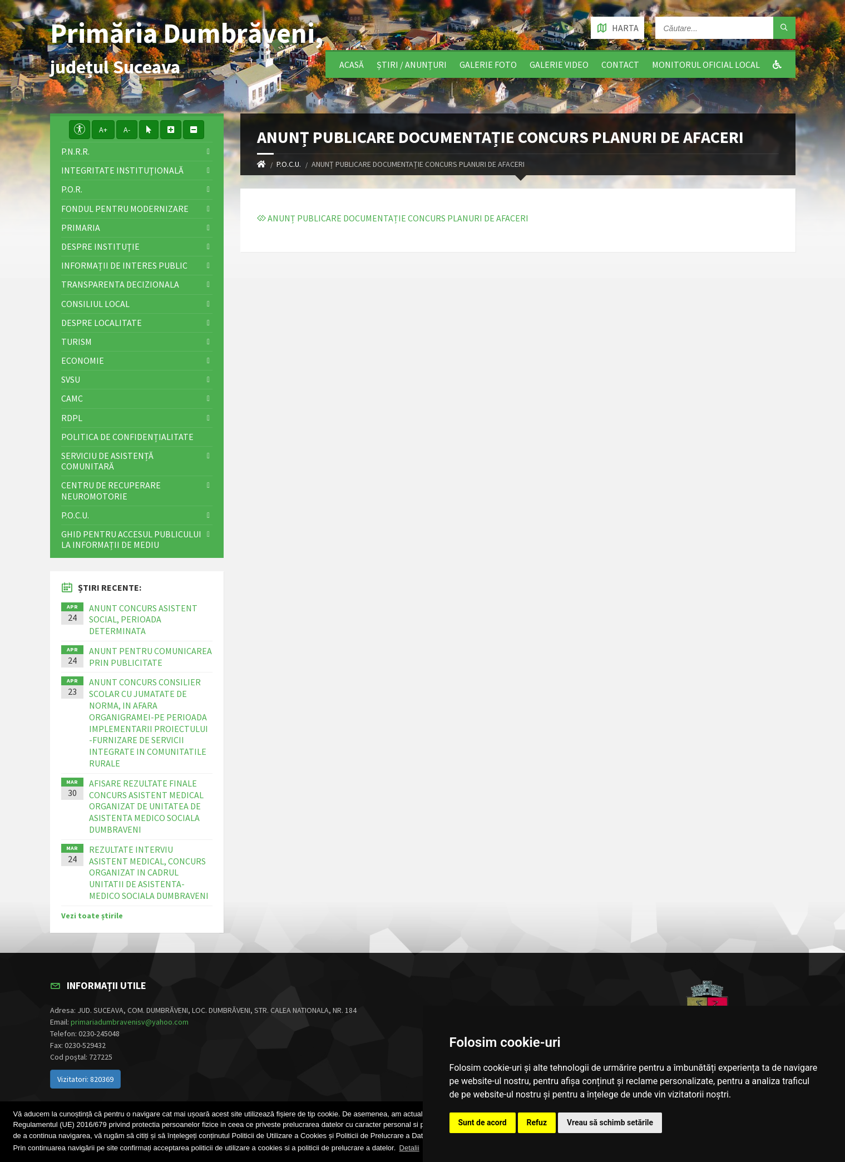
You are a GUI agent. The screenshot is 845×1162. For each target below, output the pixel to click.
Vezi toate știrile (92, 916)
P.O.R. (71, 189)
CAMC (72, 398)
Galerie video (559, 64)
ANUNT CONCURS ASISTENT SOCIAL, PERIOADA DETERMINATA (143, 619)
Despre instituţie (100, 246)
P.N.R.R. (75, 151)
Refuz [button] (537, 1122)
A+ (103, 130)
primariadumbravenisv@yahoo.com (130, 1022)
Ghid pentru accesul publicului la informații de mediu (131, 539)
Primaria (80, 227)
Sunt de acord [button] (482, 1122)
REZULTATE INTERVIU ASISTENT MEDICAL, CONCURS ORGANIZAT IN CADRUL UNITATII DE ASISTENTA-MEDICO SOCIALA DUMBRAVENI (149, 872)
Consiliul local (95, 303)
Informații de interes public (124, 265)
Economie (82, 360)
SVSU (70, 379)
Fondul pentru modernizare (125, 208)
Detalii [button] (409, 1148)
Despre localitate (101, 322)
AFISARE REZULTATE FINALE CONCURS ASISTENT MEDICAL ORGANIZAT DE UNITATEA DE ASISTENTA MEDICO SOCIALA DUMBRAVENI (146, 806)
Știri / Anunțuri (412, 64)
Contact (620, 64)
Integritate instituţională (122, 170)
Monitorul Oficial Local (706, 64)
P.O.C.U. (288, 164)
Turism (76, 341)
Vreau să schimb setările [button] (610, 1122)
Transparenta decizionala (120, 284)
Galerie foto (488, 64)
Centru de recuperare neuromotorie (111, 490)
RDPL (71, 417)
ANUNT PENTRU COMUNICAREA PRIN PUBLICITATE (150, 656)
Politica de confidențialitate (127, 436)
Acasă (351, 64)
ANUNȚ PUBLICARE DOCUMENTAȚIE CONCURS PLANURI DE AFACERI (392, 218)
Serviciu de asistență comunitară (107, 461)
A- (126, 130)
